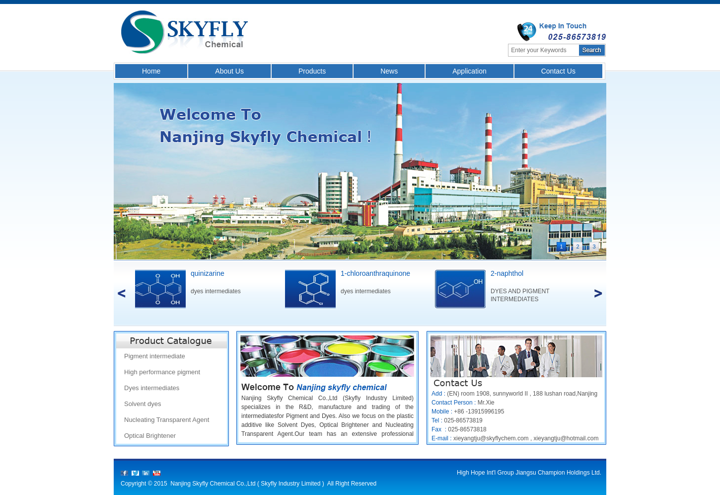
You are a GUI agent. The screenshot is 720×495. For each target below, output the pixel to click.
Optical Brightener (150, 435)
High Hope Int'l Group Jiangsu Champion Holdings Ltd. (529, 472)
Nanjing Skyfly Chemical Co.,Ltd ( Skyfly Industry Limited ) (248, 483)
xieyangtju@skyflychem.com (491, 438)
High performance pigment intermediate (162, 374)
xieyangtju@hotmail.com (566, 438)
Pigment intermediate (154, 356)
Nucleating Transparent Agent (166, 419)
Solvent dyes (142, 404)
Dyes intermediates (151, 388)
